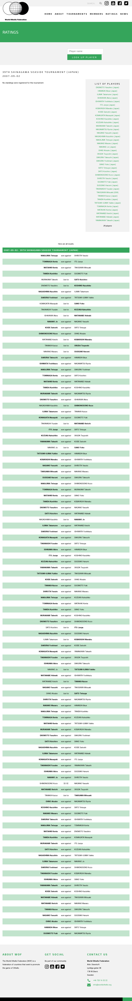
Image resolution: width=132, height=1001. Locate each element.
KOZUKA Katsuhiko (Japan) (107, 116)
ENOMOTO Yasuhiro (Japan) (107, 81)
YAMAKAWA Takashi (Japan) (107, 214)
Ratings (112, 14)
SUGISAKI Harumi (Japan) (107, 179)
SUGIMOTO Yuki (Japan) (107, 176)
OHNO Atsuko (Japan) (107, 144)
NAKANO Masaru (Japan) (107, 137)
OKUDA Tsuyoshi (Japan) (107, 148)
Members (96, 14)
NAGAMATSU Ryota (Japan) (107, 123)
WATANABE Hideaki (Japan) (107, 211)
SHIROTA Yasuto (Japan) (107, 172)
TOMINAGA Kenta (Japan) (107, 200)
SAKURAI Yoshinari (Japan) (107, 155)
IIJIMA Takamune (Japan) (107, 88)
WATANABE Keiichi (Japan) (107, 207)
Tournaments (77, 14)
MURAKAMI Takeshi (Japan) (107, 120)
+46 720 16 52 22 (97, 974)
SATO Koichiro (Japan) (107, 165)
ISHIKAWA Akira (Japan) (107, 92)
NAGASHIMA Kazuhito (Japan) (107, 130)
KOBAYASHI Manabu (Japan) (107, 102)
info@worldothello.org (99, 979)
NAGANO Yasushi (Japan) (107, 127)
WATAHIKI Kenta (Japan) (107, 204)
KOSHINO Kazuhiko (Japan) (107, 113)
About (59, 14)
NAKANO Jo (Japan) (107, 141)
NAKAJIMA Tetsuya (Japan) (107, 134)
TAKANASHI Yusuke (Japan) (107, 183)
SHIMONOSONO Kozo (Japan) (107, 169)
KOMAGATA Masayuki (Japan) (107, 109)
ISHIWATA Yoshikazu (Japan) (107, 95)
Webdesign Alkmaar (18, 997)
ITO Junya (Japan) (107, 99)
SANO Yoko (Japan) (107, 158)
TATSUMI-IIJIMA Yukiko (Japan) (107, 197)
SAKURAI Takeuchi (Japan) (107, 151)
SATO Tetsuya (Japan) (107, 162)
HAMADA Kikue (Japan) (107, 85)
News (124, 14)
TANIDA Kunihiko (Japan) (107, 193)
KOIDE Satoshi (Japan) (107, 106)
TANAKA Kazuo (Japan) (107, 190)
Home (48, 14)
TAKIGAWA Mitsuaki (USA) (107, 186)
